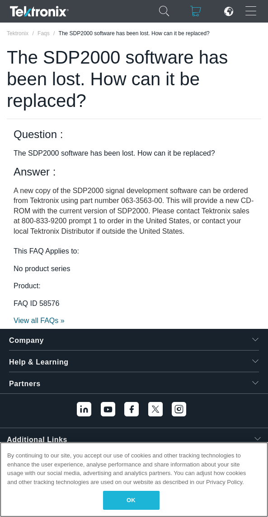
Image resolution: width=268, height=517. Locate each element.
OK (131, 500)
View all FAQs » (39, 320)
